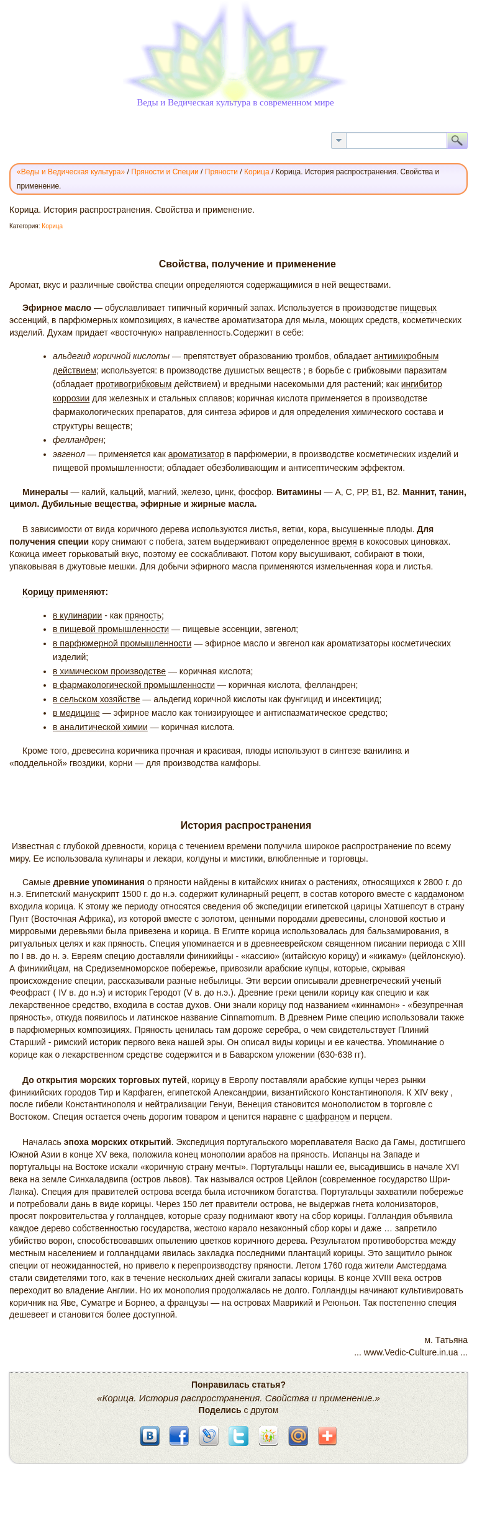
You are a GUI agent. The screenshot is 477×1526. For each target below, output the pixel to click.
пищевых (418, 308)
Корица (52, 226)
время (344, 542)
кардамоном (439, 894)
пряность (143, 615)
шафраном (328, 1117)
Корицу (38, 592)
